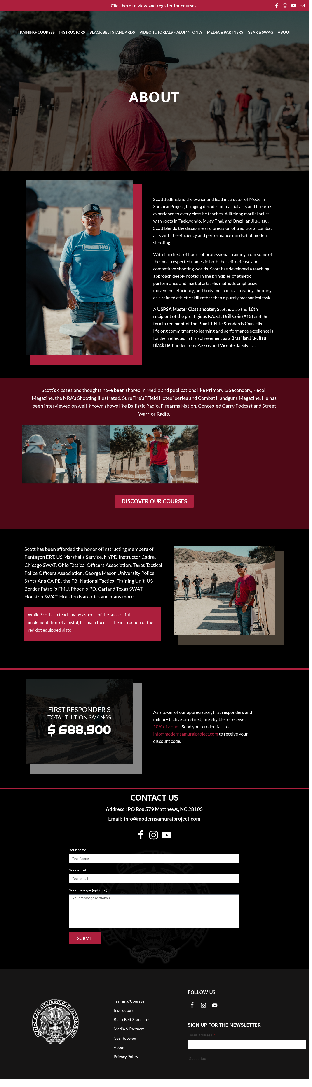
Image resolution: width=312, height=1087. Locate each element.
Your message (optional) (88, 898)
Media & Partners (225, 46)
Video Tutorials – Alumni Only (170, 46)
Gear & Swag (260, 46)
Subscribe (197, 1066)
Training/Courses (36, 46)
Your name (77, 857)
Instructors (72, 46)
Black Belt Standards (112, 46)
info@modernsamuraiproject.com (185, 741)
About (284, 46)
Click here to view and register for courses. (154, 5)
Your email (77, 877)
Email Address (201, 1042)
